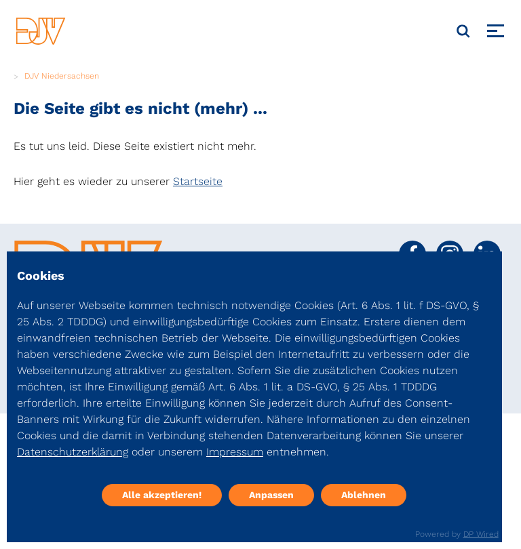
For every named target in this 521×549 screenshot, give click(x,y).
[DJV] (41, 31)
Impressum (234, 451)
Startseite (198, 181)
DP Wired (481, 534)
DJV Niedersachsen (61, 76)
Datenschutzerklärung (72, 451)
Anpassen (271, 494)
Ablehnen (363, 494)
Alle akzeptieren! (161, 494)
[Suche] (463, 31)
